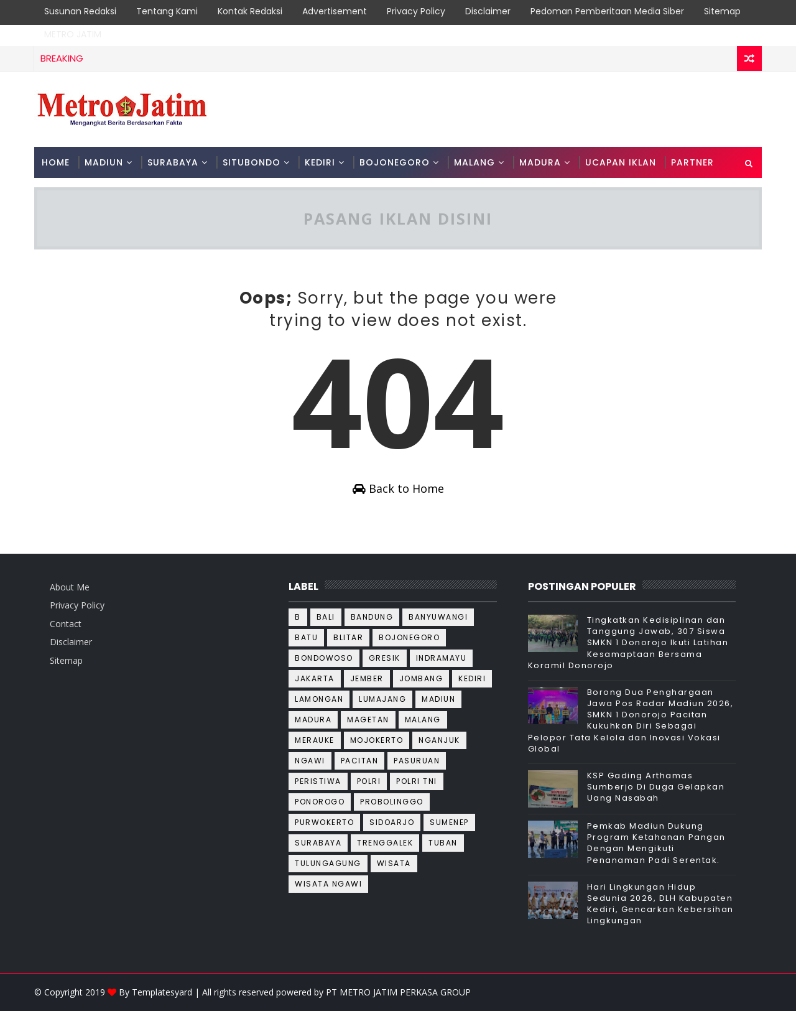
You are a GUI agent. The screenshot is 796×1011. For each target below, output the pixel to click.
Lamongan (319, 699)
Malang (423, 719)
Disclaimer (488, 11)
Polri (369, 781)
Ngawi (310, 760)
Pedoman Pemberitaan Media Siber (607, 11)
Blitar (348, 637)
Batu (306, 637)
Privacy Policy (416, 11)
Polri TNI (416, 781)
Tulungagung (328, 863)
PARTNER (692, 162)
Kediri (472, 678)
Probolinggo (391, 801)
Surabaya (318, 842)
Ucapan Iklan (620, 162)
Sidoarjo (391, 822)
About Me (70, 587)
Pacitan (360, 760)
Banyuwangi (438, 617)
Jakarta (315, 678)
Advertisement (334, 11)
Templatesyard (162, 992)
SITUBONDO (251, 162)
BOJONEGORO (394, 162)
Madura (313, 719)
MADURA (540, 162)
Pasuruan (417, 760)
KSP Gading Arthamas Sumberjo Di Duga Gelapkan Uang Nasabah (656, 787)
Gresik (384, 658)
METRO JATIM (72, 34)
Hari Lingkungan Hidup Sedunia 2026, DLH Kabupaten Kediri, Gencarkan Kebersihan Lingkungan (660, 904)
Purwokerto (324, 822)
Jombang (421, 678)
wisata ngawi (328, 883)
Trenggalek (385, 842)
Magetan (368, 719)
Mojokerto (377, 740)
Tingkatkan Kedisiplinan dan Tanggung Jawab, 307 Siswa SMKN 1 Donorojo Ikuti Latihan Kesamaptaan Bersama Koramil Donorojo (628, 642)
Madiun (438, 699)
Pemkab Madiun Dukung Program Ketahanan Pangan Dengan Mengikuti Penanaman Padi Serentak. (656, 843)
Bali (326, 617)
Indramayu (441, 658)
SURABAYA (172, 162)
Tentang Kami (167, 11)
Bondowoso (324, 658)
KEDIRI (320, 162)
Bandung (372, 617)
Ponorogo (320, 801)
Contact (65, 624)
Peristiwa (318, 781)
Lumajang (382, 699)
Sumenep (449, 822)
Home (56, 162)
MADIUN (104, 162)
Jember (367, 678)
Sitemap (722, 11)
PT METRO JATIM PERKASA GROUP (398, 992)
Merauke (315, 740)
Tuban (443, 842)
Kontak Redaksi (250, 11)
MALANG (474, 162)
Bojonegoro (409, 637)
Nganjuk (439, 740)
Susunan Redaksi (80, 11)
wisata (394, 863)
